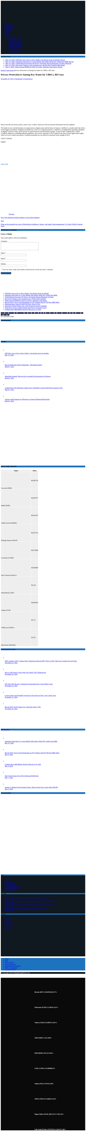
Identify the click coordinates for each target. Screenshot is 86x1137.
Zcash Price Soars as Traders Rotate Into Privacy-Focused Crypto (25, 309)
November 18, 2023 (7, 79)
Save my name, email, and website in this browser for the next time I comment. (28, 271)
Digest (33, 314)
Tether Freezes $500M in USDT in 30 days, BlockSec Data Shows (26, 302)
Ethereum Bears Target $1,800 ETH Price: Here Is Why (22, 305)
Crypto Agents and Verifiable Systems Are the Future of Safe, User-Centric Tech (30, 697)
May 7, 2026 (9, 779)
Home (7, 880)
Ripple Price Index (15, 42)
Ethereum (8, 30)
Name (3, 254)
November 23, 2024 (11, 676)
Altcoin (7, 32)
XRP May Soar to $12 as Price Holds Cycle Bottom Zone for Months (27, 295)
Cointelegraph (20, 314)
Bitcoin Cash (13, 48)
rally (82, 314)
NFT (68, 314)
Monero (7, 35)
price (74, 314)
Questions (78, 314)
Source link (4, 164)
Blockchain (8, 28)
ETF (40, 314)
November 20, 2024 (11, 710)
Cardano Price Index (15, 49)
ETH (42, 314)
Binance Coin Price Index (17, 51)
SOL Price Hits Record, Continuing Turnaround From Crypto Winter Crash (29, 685)
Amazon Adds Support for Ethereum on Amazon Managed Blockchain (27, 401)
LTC (55, 314)
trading (5, 316)
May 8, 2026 (9, 768)
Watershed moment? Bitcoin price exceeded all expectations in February (28, 378)
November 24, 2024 (11, 664)
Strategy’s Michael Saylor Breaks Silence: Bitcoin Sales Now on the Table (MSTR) (31, 789)
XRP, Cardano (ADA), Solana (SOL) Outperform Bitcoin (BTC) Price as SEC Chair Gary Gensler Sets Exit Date (41, 662)
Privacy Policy (9, 884)
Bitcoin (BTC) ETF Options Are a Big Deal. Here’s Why (23, 708)
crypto (29, 314)
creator (26, 314)
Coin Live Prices (10, 37)
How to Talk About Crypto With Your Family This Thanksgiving (25, 674)
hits (45, 314)
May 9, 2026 (9, 756)
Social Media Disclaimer (13, 887)
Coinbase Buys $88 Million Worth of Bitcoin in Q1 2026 (23, 311)
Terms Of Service (10, 886)
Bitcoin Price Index (15, 39)
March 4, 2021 (9, 368)
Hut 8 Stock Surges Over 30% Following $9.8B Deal (21, 777)
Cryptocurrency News (8, 651)
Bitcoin (7, 24)
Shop (6, 53)
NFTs (71, 314)
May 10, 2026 (9, 356)
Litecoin (52, 314)
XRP (8, 316)
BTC (15, 314)
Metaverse (64, 314)
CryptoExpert (18, 79)
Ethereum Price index (16, 41)
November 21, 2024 (11, 699)
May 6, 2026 (9, 790)
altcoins (2, 314)
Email (3, 260)
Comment (4, 241)
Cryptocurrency (10, 26)
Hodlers (48, 314)
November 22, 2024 (11, 687)
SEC (2, 316)
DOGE (36, 314)
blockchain (11, 314)
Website (3, 265)
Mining (7, 33)
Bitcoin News (5, 731)
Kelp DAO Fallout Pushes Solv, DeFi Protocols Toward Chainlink (26, 307)
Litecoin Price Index (15, 44)
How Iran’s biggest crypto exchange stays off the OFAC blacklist (25, 300)
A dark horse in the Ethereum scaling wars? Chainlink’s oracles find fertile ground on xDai (33, 389)
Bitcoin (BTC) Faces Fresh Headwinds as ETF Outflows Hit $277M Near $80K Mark (32, 304)
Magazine (59, 314)
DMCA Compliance (11, 889)
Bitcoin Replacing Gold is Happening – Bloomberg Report (23, 366)
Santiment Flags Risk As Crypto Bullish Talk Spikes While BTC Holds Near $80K (31, 297)
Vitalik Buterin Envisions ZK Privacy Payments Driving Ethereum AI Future (29, 298)
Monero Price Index (15, 46)
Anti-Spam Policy (10, 891)
